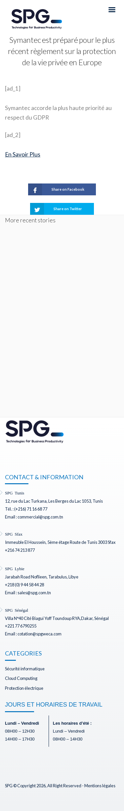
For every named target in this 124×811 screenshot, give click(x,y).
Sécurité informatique (25, 668)
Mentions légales (99, 785)
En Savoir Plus (22, 154)
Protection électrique (24, 688)
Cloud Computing (21, 678)
